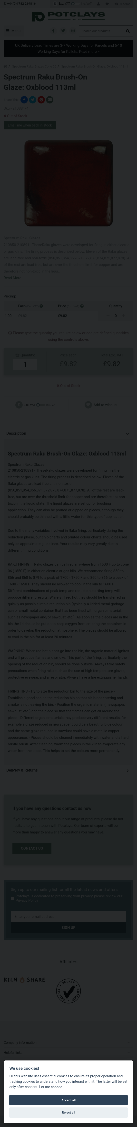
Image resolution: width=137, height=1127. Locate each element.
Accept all (68, 1100)
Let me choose (50, 1087)
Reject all (68, 1112)
